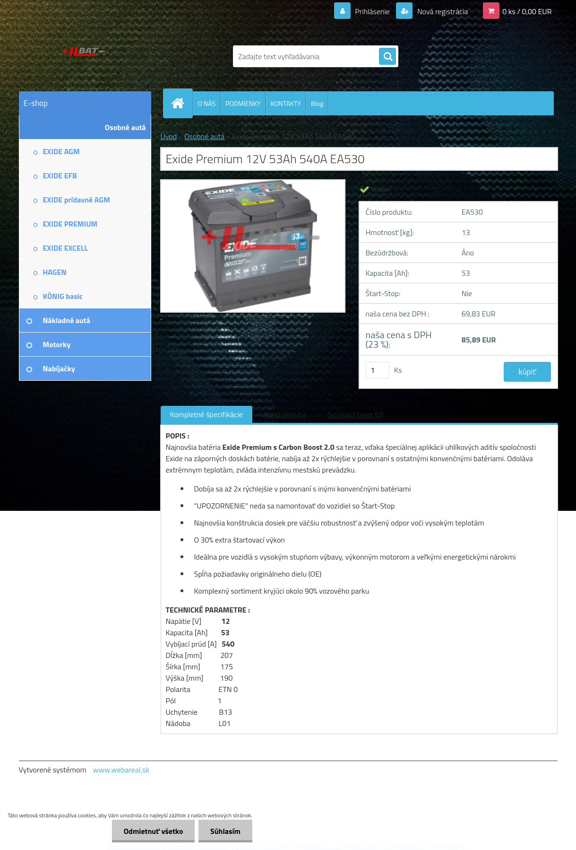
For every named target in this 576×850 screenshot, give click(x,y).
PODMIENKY (242, 103)
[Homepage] (182, 103)
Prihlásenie (372, 11)
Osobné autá (204, 136)
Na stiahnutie (285, 414)
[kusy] (377, 370)
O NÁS (207, 103)
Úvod (169, 136)
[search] (387, 57)
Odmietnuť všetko (153, 831)
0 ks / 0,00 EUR (526, 11)
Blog (317, 103)
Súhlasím (225, 831)
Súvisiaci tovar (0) (355, 414)
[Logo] (84, 56)
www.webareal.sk (121, 769)
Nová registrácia (441, 11)
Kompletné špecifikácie (206, 414)
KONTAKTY (286, 103)
